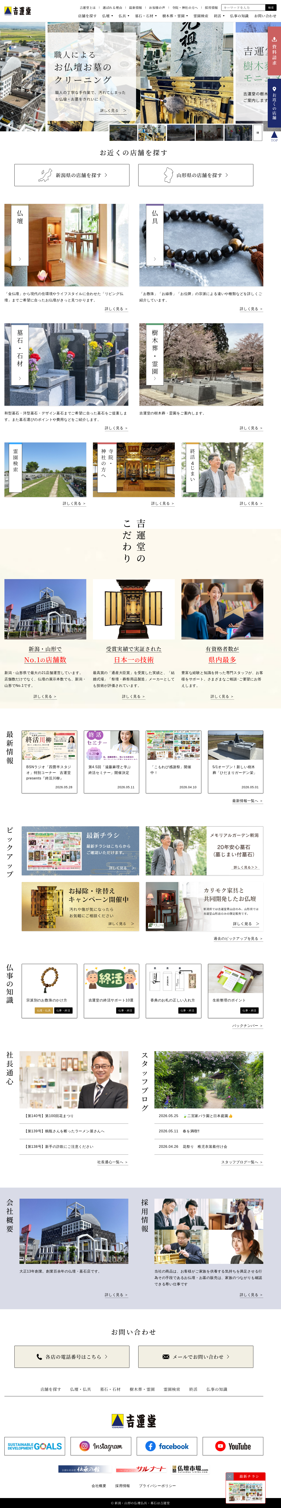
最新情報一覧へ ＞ (247, 801)
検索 (271, 7)
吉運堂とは (88, 7)
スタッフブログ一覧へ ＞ (242, 1162)
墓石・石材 (144, 15)
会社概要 (99, 1486)
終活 (217, 15)
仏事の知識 (239, 16)
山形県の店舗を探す (193, 175)
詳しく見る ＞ (116, 309)
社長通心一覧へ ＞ (112, 1162)
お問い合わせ (265, 16)
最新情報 (135, 7)
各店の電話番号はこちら (69, 1356)
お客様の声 (157, 7)
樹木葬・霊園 (173, 15)
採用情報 (211, 7)
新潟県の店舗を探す (69, 175)
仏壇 (106, 15)
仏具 (122, 15)
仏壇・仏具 (80, 1389)
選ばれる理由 (112, 7)
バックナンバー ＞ (247, 1026)
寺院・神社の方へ (185, 7)
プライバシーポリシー (157, 1486)
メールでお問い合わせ (193, 1356)
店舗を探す (87, 16)
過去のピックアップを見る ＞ (238, 938)
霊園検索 (200, 16)
